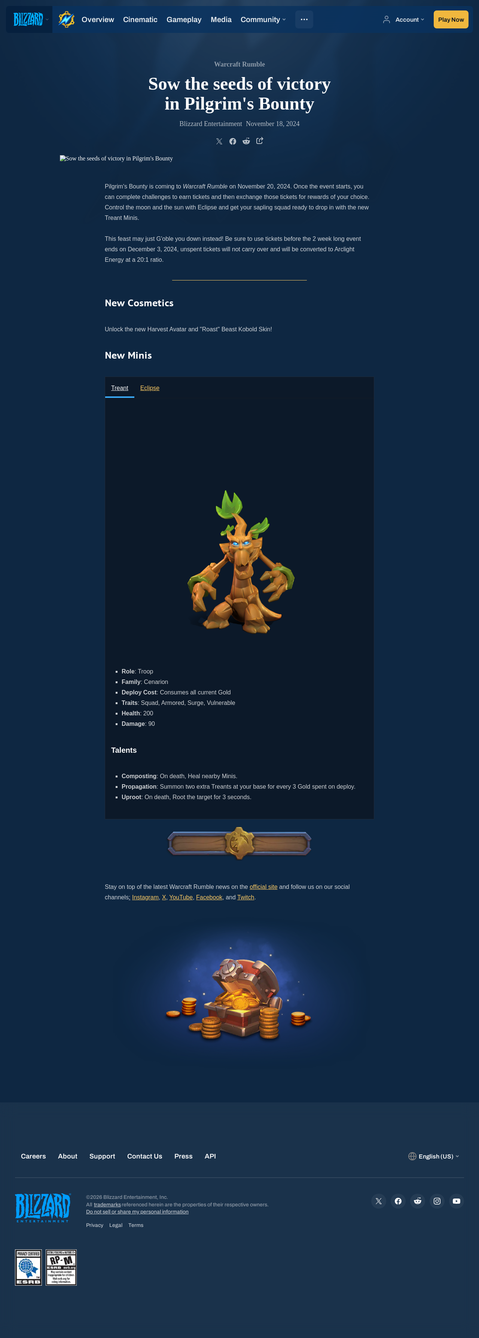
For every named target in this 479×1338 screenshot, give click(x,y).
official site (263, 887)
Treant (119, 388)
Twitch (245, 897)
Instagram (145, 897)
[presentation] (29, 19)
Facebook (209, 897)
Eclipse (150, 388)
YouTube (181, 897)
